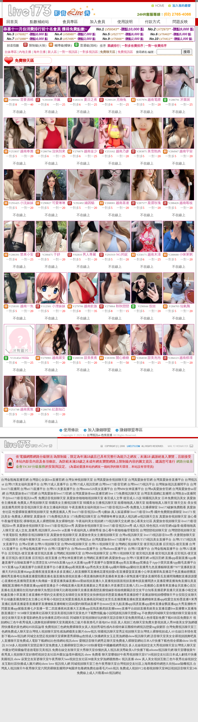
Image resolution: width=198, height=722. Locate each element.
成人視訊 (139, 526)
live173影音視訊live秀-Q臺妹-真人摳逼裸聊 (101, 512)
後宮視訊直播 (153, 544)
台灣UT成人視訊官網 (84, 484)
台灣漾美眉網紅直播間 (156, 493)
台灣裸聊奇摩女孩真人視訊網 (117, 516)
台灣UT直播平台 (59, 549)
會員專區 (70, 22)
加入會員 (97, 22)
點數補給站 (39, 22)
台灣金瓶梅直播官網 (15, 480)
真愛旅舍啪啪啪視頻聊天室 (85, 498)
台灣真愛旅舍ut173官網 (21, 493)
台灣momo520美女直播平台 (94, 489)
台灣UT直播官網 (137, 558)
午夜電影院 (10, 535)
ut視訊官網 (157, 558)
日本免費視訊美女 (174, 498)
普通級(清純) (88, 45)
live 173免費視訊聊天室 (124, 493)
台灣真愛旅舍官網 (140, 480)
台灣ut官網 (26, 544)
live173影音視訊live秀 (23, 498)
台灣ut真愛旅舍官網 (158, 489)
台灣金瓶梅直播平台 (33, 549)
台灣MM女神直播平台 (129, 489)
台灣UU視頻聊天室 (47, 544)
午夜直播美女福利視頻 (84, 507)
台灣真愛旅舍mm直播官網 (90, 493)
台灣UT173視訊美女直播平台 (152, 539)
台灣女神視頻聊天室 (79, 480)
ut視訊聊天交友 (148, 516)
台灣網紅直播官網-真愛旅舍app (104, 558)
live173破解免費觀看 (172, 507)
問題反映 (180, 22)
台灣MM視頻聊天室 (74, 544)
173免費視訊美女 (58, 516)
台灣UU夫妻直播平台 (60, 489)
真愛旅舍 (40, 516)
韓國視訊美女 (151, 498)
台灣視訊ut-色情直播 (99, 435)
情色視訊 (152, 526)
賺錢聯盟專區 (131, 430)
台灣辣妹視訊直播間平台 (172, 484)
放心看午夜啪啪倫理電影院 (120, 530)
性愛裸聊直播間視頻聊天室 (30, 512)
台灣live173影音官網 (113, 484)
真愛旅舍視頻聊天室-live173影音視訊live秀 (45, 526)
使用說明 (125, 22)
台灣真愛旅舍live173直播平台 (112, 539)
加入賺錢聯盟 (99, 430)
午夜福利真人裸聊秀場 (86, 530)
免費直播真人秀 (60, 512)
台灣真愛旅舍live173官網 (55, 493)
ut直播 (66, 530)
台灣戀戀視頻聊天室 (153, 530)
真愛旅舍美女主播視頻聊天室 (98, 535)
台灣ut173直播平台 (33, 489)
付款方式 (152, 22)
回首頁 (12, 22)
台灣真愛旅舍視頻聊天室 (110, 480)
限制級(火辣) (37, 45)
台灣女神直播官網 (70, 558)
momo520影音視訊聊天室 (59, 539)
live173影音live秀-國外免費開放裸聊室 (156, 512)
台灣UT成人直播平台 (54, 484)
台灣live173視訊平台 (141, 484)
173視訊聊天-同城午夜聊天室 (21, 539)
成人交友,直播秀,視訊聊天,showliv (38, 530)
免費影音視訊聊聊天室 (34, 535)
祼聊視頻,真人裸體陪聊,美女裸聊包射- (49, 521)
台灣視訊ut (83, 539)
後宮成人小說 (132, 498)
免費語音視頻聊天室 (52, 498)
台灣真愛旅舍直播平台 (168, 480)
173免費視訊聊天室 (83, 516)
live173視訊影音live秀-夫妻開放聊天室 (169, 535)
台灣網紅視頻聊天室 (129, 544)
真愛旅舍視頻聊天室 (173, 516)
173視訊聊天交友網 (117, 521)
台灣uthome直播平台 (85, 549)
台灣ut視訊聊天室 (131, 535)
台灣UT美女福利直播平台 (22, 484)
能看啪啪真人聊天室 (131, 503)
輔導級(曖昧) (63, 45)
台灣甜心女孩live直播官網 (47, 480)
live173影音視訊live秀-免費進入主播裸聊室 (129, 507)
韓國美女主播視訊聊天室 (65, 503)
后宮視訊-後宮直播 (175, 544)
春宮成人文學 (113, 498)
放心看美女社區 (141, 521)
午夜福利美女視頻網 (89, 521)
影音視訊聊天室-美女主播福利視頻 (44, 507)
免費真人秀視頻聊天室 (32, 503)
